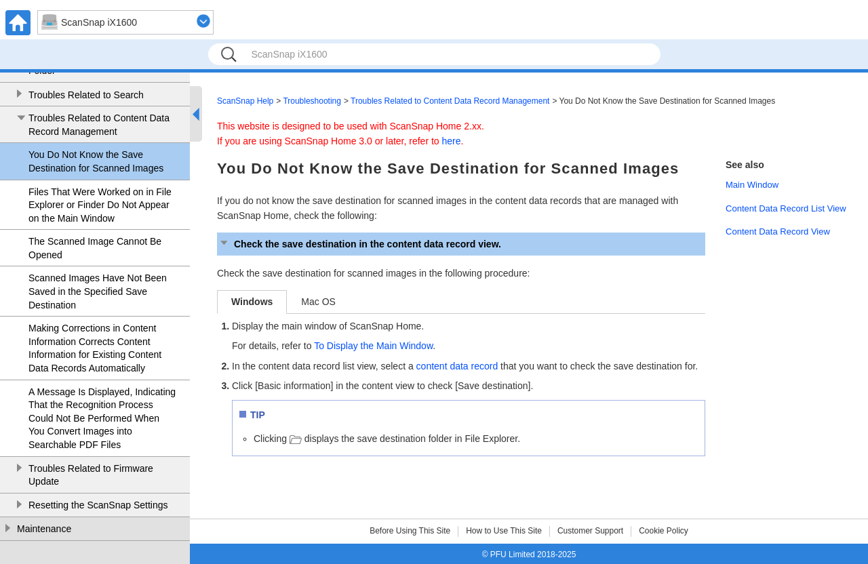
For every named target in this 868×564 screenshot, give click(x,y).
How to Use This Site (504, 531)
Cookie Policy (663, 531)
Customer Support (590, 531)
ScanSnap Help (245, 101)
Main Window (752, 185)
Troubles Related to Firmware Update (90, 475)
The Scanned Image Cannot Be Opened (94, 248)
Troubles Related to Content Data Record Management (99, 125)
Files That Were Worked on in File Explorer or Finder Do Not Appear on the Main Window (100, 205)
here (451, 141)
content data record (457, 366)
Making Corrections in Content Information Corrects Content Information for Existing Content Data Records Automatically (94, 348)
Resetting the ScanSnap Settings (97, 505)
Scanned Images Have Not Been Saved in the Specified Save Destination (97, 291)
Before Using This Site (410, 531)
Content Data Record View (778, 231)
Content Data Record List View (786, 208)
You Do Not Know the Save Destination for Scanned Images (95, 161)
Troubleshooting (312, 101)
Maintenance (44, 528)
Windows (252, 301)
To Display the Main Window (373, 345)
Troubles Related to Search (86, 94)
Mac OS (318, 301)
